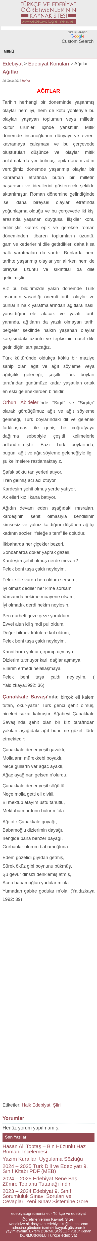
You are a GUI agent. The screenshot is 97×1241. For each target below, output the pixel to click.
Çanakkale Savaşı (25, 696)
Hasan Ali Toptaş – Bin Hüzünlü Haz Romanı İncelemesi (44, 1148)
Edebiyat (13, 63)
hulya (26, 80)
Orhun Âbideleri (21, 402)
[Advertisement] (48, 954)
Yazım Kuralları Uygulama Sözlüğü (43, 1159)
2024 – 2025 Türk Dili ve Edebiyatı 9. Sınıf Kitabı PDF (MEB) (45, 1168)
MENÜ (9, 52)
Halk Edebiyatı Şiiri (41, 1105)
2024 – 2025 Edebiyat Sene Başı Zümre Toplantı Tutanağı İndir (41, 1181)
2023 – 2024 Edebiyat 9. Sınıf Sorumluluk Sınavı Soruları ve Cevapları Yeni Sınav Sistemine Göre (45, 1196)
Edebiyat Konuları (48, 63)
